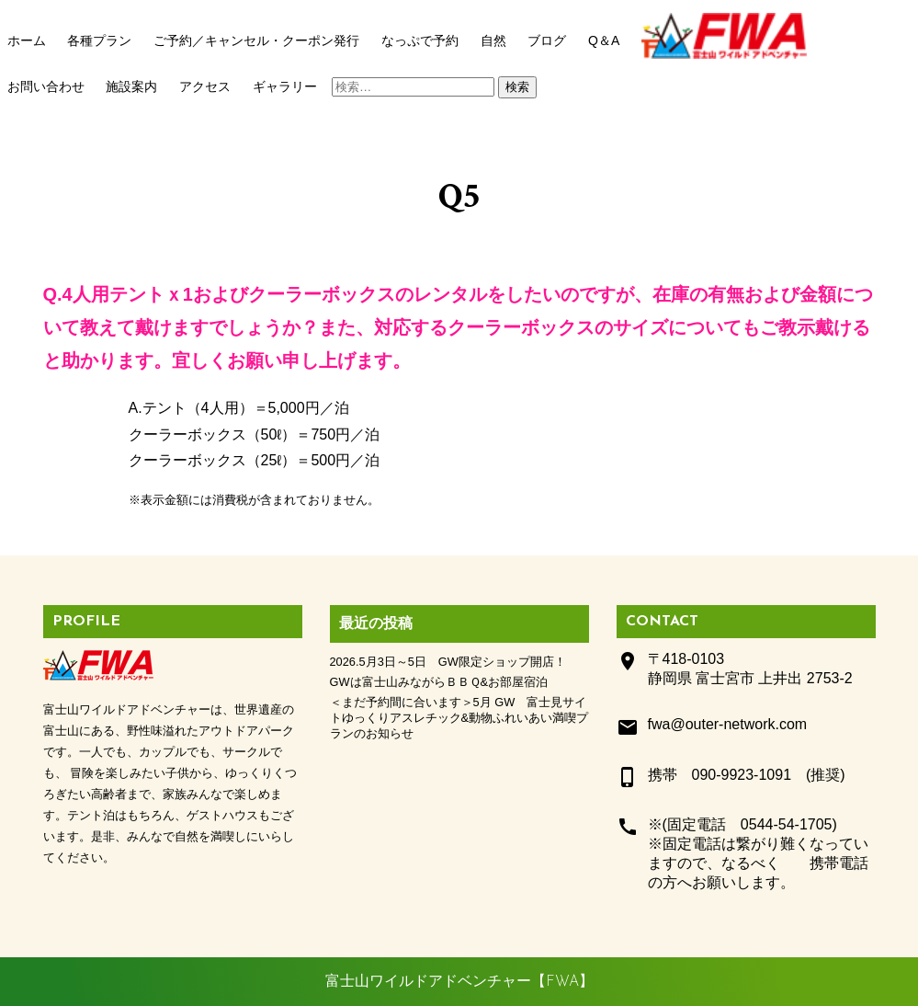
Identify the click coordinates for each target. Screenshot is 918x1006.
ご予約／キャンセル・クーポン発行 (256, 40)
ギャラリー (285, 86)
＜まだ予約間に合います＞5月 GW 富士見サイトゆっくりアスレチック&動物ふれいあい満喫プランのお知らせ (459, 717)
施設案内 (131, 86)
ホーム (26, 40)
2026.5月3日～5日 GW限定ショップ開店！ (448, 662)
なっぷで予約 (420, 40)
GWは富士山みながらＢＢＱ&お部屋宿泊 (439, 682)
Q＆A (603, 40)
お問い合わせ (46, 86)
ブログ (546, 40)
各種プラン (99, 40)
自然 (493, 40)
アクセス (205, 86)
